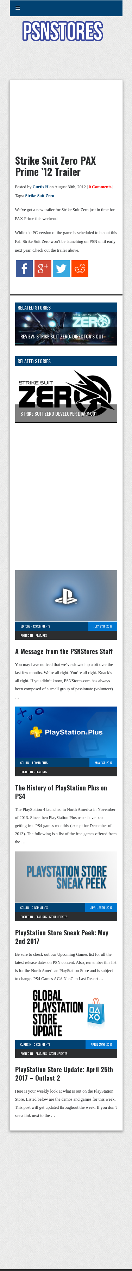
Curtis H (41, 186)
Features (41, 635)
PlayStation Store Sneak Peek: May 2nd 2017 (61, 937)
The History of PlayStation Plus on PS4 (61, 792)
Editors (25, 626)
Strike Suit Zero (39, 195)
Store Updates (58, 916)
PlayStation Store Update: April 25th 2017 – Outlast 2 (64, 1073)
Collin (24, 762)
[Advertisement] (66, 65)
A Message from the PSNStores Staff (64, 651)
